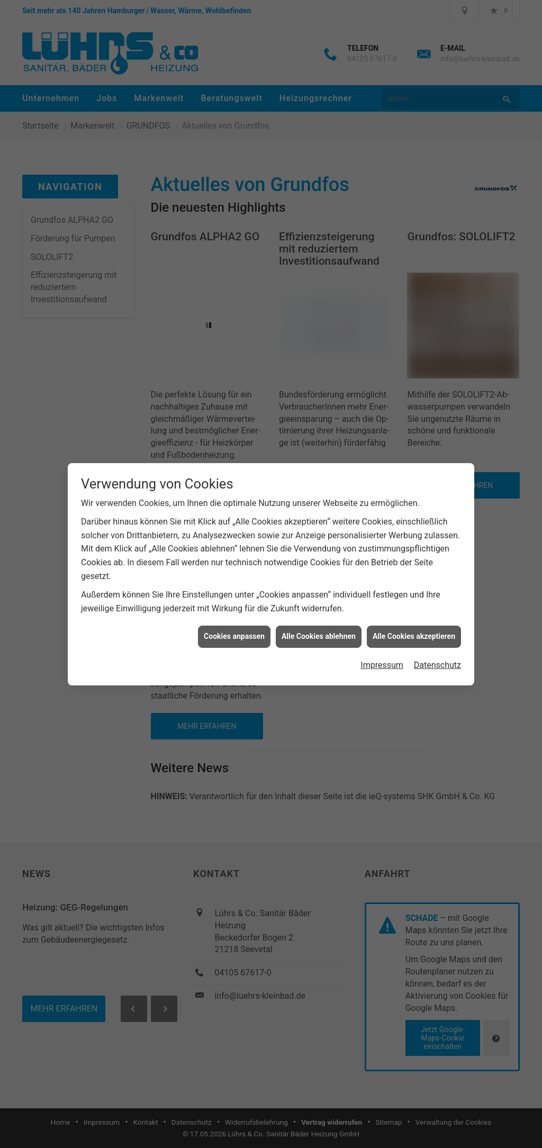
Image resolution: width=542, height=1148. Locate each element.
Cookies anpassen (234, 626)
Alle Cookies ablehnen (319, 626)
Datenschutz (437, 655)
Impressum (381, 655)
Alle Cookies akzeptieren (414, 626)
